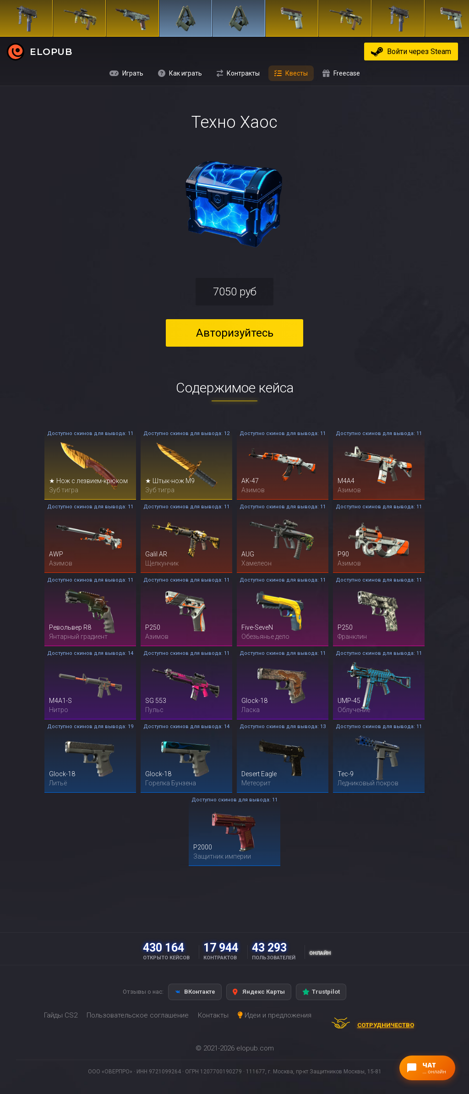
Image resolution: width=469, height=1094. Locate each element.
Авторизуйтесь (234, 333)
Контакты (213, 1015)
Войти (419, 51)
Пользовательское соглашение (138, 1015)
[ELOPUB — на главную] (15, 51)
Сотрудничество (369, 1025)
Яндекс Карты (259, 991)
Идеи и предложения (274, 1015)
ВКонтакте (195, 991)
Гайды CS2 (60, 1015)
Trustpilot (321, 991)
